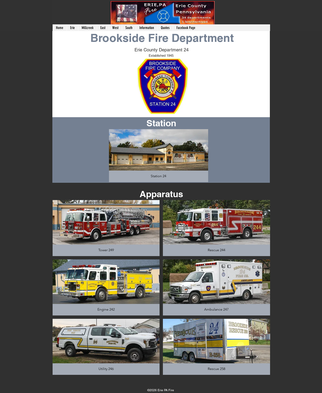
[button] (87, 27)
